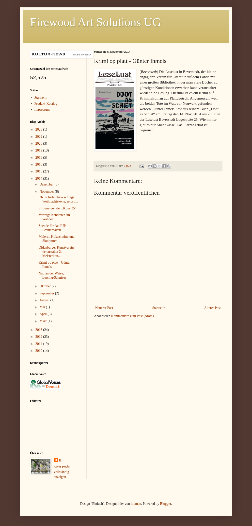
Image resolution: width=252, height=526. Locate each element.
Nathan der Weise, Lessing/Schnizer (52, 275)
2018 (39, 157)
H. (60, 460)
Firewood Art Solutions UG (95, 22)
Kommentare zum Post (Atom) (132, 316)
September (47, 293)
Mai (42, 307)
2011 (39, 344)
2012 (39, 337)
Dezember (46, 184)
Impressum (42, 109)
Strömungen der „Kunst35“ (57, 208)
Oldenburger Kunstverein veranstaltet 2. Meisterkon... (56, 252)
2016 (39, 164)
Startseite (158, 308)
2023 (39, 129)
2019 (39, 150)
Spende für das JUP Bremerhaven (52, 228)
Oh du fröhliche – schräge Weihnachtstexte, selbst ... (58, 199)
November (47, 191)
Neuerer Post (104, 308)
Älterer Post (212, 308)
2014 (39, 178)
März (43, 321)
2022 (39, 136)
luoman (136, 504)
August (44, 300)
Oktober (45, 286)
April (43, 314)
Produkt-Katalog (45, 103)
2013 (39, 330)
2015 (39, 171)
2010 (39, 351)
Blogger (165, 504)
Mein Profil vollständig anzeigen (62, 471)
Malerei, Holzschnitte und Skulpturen (57, 239)
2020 (39, 143)
